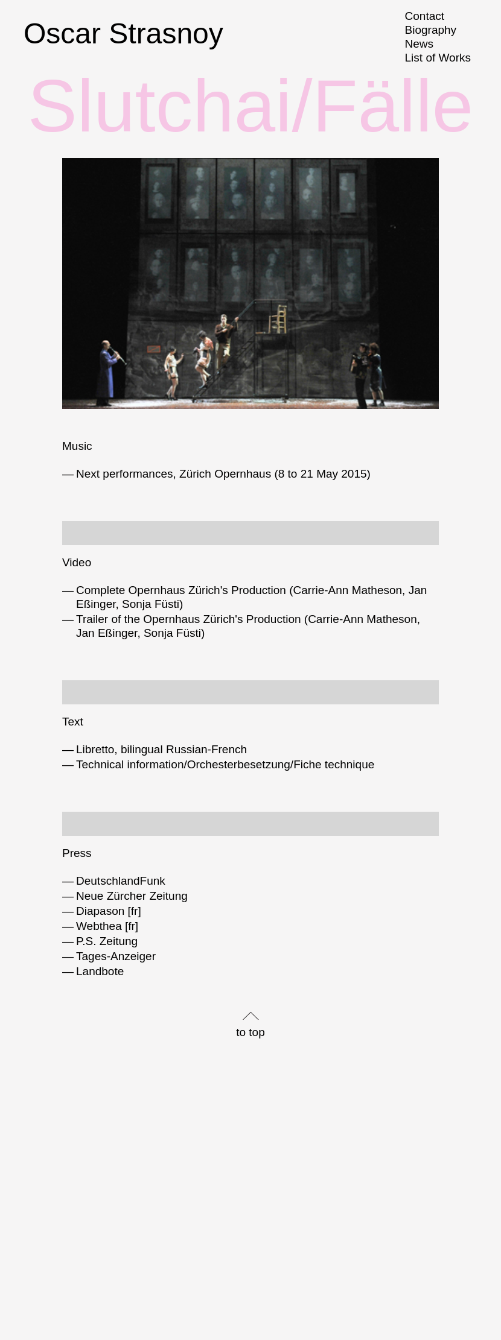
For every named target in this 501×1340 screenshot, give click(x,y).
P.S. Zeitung (107, 941)
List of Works (438, 57)
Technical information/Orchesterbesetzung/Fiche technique (225, 764)
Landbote (100, 971)
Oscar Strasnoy (123, 33)
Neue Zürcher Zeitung (132, 896)
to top (250, 1032)
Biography (431, 30)
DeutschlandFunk (120, 880)
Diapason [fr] (108, 911)
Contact (424, 16)
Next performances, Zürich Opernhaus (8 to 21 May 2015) (223, 473)
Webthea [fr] (107, 926)
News (419, 43)
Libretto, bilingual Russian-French (161, 749)
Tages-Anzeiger (116, 956)
